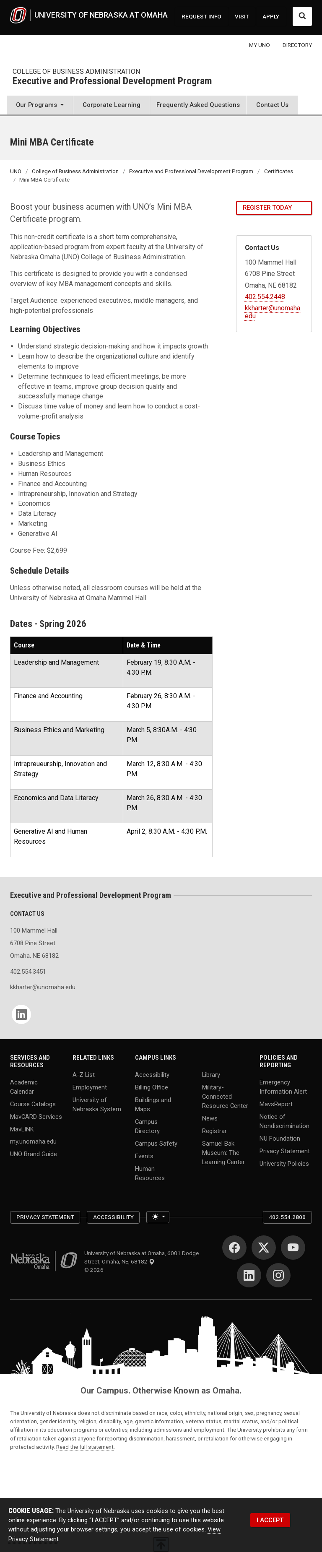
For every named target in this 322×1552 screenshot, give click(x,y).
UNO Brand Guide (33, 1154)
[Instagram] (278, 1275)
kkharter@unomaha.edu (36, 987)
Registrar (214, 1131)
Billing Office (151, 1087)
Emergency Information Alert (283, 1086)
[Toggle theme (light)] (157, 1217)
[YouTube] (293, 1247)
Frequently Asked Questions (198, 105)
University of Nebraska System (97, 1104)
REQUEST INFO (201, 16)
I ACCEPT (270, 1520)
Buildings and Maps (153, 1104)
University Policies (284, 1163)
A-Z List (84, 1074)
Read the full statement (85, 1446)
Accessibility (152, 1074)
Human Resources (150, 1173)
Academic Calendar (24, 1086)
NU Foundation (280, 1138)
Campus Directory (147, 1126)
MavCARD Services (36, 1116)
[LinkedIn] (21, 1014)
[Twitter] (264, 1247)
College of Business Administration (76, 71)
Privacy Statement (285, 1150)
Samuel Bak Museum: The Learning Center (223, 1152)
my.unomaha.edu (33, 1141)
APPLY (270, 16)
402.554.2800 (287, 1217)
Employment (90, 1087)
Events (144, 1155)
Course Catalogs (33, 1103)
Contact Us (272, 105)
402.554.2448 (265, 297)
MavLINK (22, 1129)
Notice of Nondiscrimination (284, 1121)
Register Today (267, 207)
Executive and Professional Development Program (112, 81)
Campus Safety (156, 1143)
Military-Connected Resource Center (225, 1096)
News (210, 1118)
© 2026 (95, 1269)
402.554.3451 (28, 971)
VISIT (242, 16)
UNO (15, 171)
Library (211, 1074)
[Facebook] (234, 1247)
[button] (40, 106)
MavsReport (276, 1103)
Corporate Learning (111, 105)
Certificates (278, 171)
